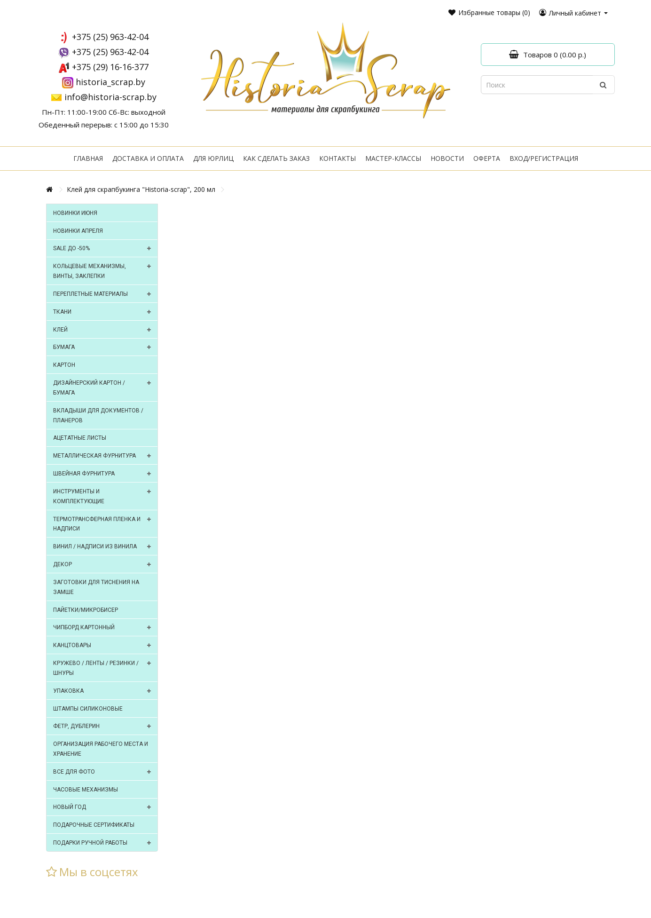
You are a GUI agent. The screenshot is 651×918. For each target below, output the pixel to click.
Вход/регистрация (544, 158)
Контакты (337, 158)
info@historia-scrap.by (110, 97)
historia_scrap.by (110, 81)
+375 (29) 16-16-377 (110, 66)
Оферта (486, 158)
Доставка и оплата (148, 158)
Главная (88, 158)
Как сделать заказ (276, 158)
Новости (447, 158)
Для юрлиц (213, 158)
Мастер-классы (393, 158)
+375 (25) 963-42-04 (110, 36)
